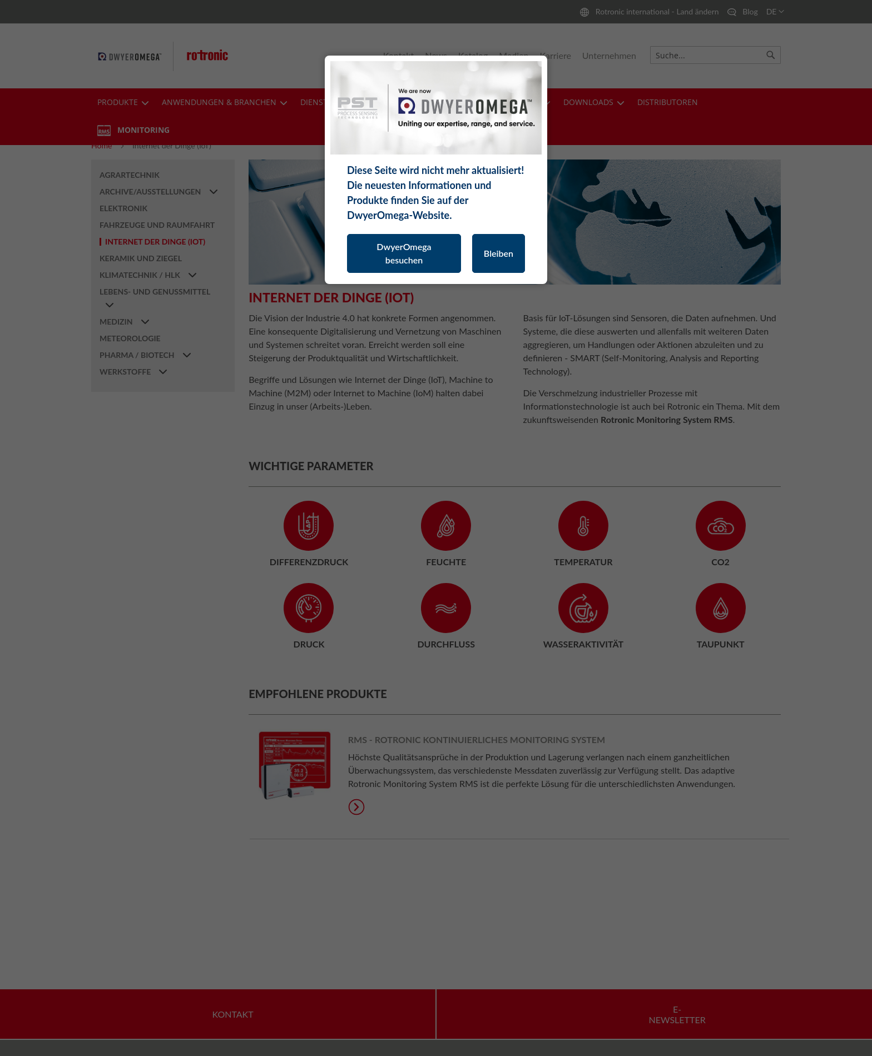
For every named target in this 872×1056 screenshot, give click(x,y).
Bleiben (498, 253)
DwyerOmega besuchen (403, 253)
